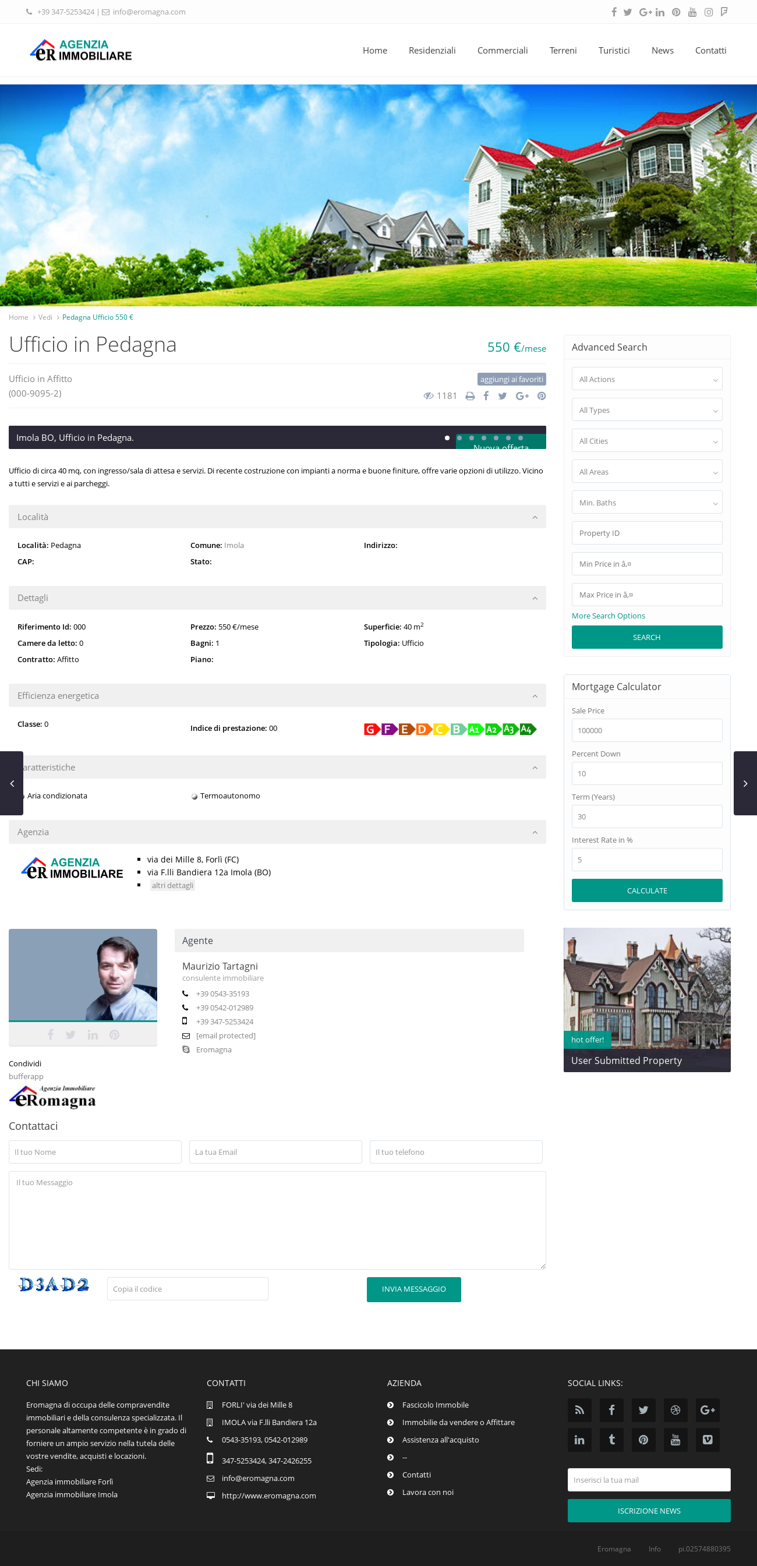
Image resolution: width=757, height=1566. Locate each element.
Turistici (614, 50)
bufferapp (26, 1076)
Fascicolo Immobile (435, 1404)
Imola (234, 545)
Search (647, 637)
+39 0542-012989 (224, 1007)
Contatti (711, 50)
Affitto (59, 378)
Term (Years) (593, 797)
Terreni (563, 50)
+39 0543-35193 (222, 993)
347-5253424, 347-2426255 (267, 1460)
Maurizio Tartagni (220, 966)
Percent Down (596, 754)
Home (375, 50)
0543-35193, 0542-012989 (264, 1439)
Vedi (45, 317)
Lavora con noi (428, 1492)
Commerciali (502, 50)
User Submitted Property (626, 1060)
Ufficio (22, 378)
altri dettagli (172, 885)
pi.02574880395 (704, 1549)
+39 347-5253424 (65, 11)
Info (655, 1549)
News (663, 50)
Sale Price (588, 711)
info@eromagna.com (149, 11)
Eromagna (207, 1049)
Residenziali (432, 50)
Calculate (647, 890)
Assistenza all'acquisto (440, 1439)
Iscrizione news (649, 1510)
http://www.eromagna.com (269, 1495)
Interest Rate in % (602, 840)
